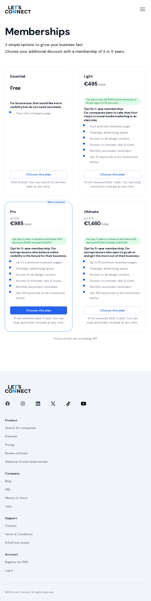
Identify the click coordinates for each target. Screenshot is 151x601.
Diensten (11, 436)
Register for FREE (16, 562)
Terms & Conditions (19, 534)
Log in (9, 570)
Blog (8, 481)
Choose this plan (38, 174)
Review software (16, 453)
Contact (11, 526)
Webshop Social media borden (26, 462)
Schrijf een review (17, 542)
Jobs (8, 506)
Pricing (9, 445)
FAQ (7, 489)
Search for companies (20, 428)
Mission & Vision (16, 498)
